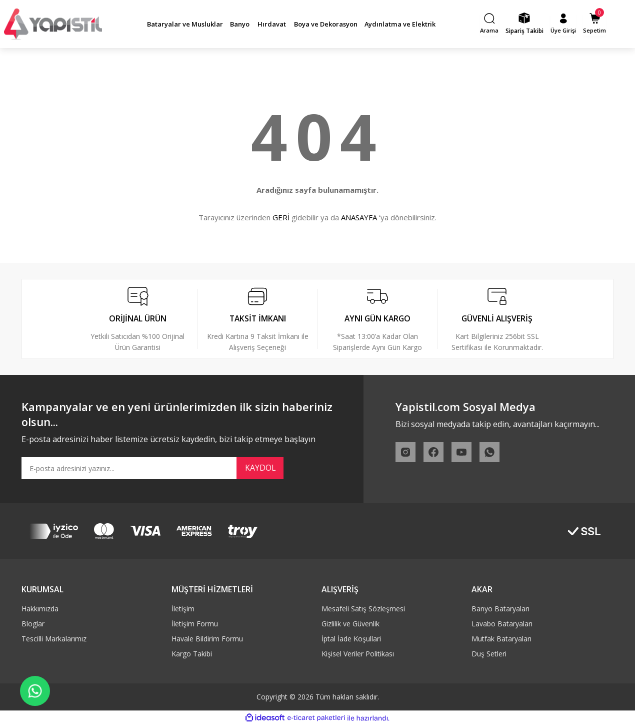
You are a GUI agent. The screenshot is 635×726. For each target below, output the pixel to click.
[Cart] (596, 24)
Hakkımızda (40, 609)
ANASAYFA (359, 217)
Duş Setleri (489, 654)
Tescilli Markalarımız (54, 639)
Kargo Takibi (192, 654)
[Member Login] (564, 24)
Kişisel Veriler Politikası (358, 654)
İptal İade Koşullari (351, 639)
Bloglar (33, 624)
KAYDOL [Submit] (260, 469)
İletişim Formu (195, 624)
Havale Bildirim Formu (207, 639)
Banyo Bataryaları (501, 609)
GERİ (281, 217)
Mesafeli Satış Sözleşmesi (363, 609)
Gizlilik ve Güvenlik (351, 624)
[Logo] (53, 24)
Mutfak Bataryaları (502, 639)
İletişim (183, 609)
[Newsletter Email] (153, 469)
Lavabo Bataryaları (502, 624)
